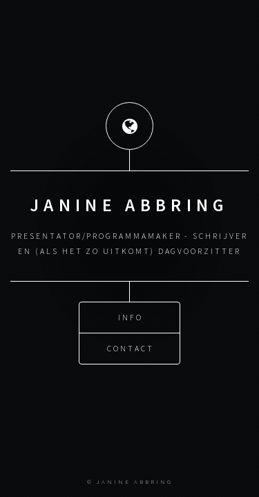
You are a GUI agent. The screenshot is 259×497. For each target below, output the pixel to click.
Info (130, 317)
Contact (130, 348)
